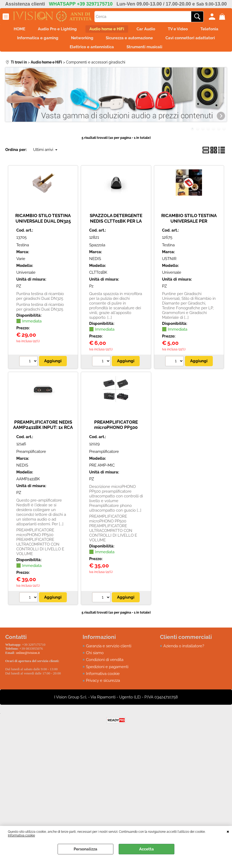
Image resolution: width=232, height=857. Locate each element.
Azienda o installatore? (183, 652)
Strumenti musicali (178, 52)
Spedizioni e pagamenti (107, 673)
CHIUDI (227, 831)
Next (223, 104)
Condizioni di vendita (104, 666)
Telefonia (37, 41)
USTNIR (169, 265)
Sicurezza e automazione (180, 41)
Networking (130, 41)
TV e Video (200, 30)
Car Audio (164, 30)
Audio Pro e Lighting (69, 30)
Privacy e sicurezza (103, 687)
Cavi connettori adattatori (60, 52)
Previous (8, 104)
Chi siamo (95, 659)
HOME (28, 30)
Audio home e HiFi (122, 30)
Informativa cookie (21, 835)
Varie (20, 265)
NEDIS (95, 265)
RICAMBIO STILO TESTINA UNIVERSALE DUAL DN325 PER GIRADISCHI (43, 227)
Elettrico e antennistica (123, 52)
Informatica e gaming (82, 41)
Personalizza (85, 849)
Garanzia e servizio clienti (108, 652)
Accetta (146, 849)
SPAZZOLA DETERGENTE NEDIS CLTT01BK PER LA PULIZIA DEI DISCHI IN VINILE (116, 230)
